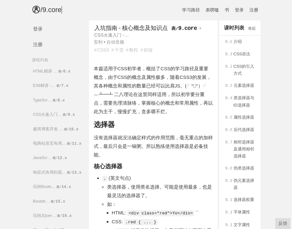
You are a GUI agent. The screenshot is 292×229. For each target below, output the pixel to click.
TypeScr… (49, 100)
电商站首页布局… (58, 143)
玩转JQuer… (53, 215)
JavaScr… (50, 158)
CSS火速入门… (54, 114)
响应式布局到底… (58, 172)
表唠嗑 (212, 9)
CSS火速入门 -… (111, 35)
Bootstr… (49, 201)
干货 (119, 49)
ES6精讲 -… (51, 85)
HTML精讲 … (52, 71)
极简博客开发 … (56, 129)
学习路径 (191, 9)
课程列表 (40, 60)
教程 (133, 49)
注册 (253, 9)
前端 (148, 49)
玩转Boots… (52, 186)
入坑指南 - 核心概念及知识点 (131, 28)
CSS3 (103, 49)
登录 (239, 9)
